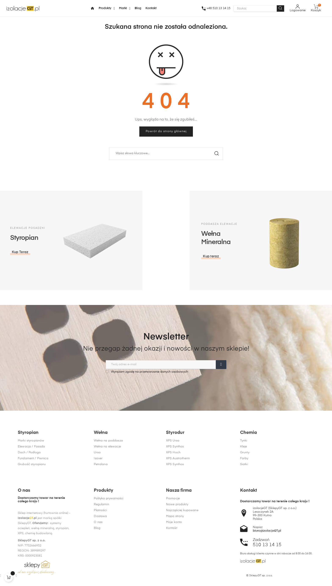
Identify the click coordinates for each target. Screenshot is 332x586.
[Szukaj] (166, 153)
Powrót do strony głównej (166, 131)
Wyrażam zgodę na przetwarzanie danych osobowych (147, 371)
